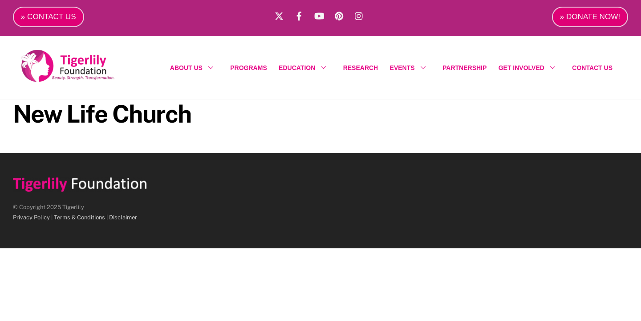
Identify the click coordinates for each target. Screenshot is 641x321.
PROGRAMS (248, 67)
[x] (279, 14)
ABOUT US (194, 67)
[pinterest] (339, 14)
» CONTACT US (48, 16)
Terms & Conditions (79, 217)
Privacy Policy (31, 217)
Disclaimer (123, 217)
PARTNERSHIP (464, 67)
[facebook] (299, 14)
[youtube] (319, 14)
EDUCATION (305, 67)
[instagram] (359, 14)
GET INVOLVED (529, 67)
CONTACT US (592, 67)
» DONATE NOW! (590, 16)
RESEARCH (360, 67)
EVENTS (410, 67)
